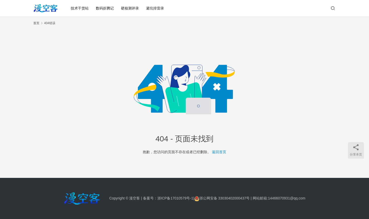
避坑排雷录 (155, 8)
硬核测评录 (130, 8)
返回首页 (219, 152)
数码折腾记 (105, 8)
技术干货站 (80, 8)
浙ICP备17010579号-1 (175, 198)
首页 (36, 23)
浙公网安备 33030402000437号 (222, 198)
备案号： (150, 198)
